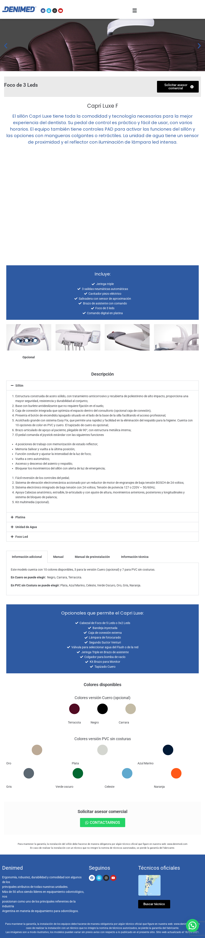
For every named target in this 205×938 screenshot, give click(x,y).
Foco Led (21, 536)
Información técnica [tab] (135, 557)
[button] (134, 10)
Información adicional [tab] (27, 557)
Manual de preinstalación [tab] (92, 557)
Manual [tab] (58, 557)
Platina (20, 517)
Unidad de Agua (26, 527)
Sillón (19, 385)
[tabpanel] (102, 579)
